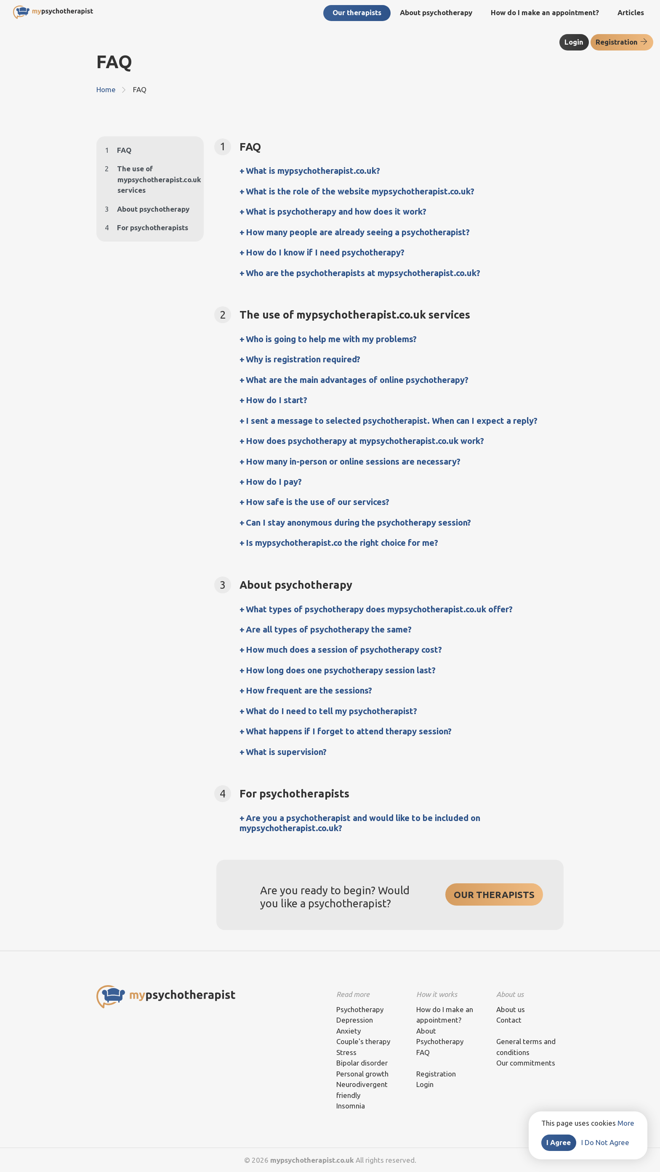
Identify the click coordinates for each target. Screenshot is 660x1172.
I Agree (558, 1142)
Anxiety (348, 1031)
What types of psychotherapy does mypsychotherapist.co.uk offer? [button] (379, 609)
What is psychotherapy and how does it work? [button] (336, 211)
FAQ (118, 150)
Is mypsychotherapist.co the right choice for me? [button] (342, 542)
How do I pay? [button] (274, 481)
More (625, 1123)
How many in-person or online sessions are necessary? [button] (353, 461)
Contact (509, 1020)
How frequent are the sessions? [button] (309, 690)
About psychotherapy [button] (436, 12)
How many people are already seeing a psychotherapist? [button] (358, 232)
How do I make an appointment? (545, 12)
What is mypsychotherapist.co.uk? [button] (313, 170)
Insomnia (350, 1106)
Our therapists (357, 12)
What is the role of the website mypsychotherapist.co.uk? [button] (360, 191)
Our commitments (525, 1063)
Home (106, 89)
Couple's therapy (363, 1041)
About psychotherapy (147, 209)
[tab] (402, 171)
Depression (354, 1020)
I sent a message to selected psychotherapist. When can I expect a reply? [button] (392, 420)
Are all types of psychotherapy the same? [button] (329, 629)
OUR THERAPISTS (494, 894)
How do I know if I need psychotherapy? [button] (325, 252)
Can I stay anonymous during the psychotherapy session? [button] (358, 522)
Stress (346, 1052)
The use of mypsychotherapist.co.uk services (150, 179)
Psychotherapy (359, 1009)
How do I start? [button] (276, 400)
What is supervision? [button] (286, 752)
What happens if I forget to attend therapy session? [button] (349, 731)
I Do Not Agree (605, 1142)
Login (573, 42)
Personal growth (362, 1074)
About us (510, 1009)
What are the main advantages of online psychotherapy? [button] (357, 380)
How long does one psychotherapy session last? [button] (341, 670)
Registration (622, 41)
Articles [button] (630, 12)
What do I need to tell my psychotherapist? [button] (331, 711)
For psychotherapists (146, 227)
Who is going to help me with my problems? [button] (331, 339)
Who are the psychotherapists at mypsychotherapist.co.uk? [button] (363, 273)
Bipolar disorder (362, 1063)
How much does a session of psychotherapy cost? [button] (344, 649)
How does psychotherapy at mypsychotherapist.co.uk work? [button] (365, 441)
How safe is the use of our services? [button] (317, 502)
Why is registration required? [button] (303, 359)
